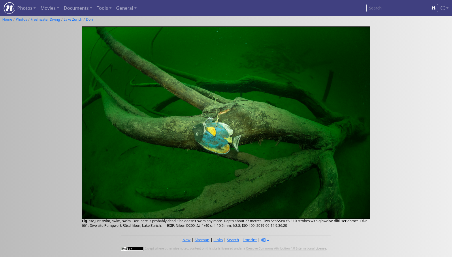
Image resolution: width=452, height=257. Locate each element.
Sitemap (202, 239)
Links (218, 239)
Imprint (250, 239)
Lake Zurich (73, 19)
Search (233, 239)
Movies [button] (48, 8)
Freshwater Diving (45, 19)
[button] (443, 8)
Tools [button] (102, 8)
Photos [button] (24, 8)
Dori (89, 19)
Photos (21, 19)
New (186, 239)
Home (7, 19)
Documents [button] (76, 8)
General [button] (124, 8)
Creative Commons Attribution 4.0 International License (286, 249)
